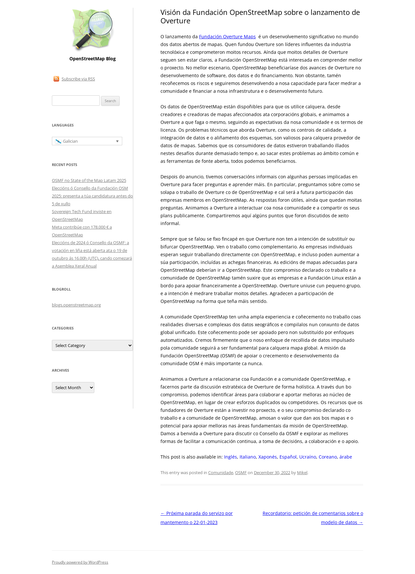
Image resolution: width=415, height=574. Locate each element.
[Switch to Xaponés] (267, 457)
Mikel (302, 472)
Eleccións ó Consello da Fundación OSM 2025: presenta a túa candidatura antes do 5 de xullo (92, 196)
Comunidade (220, 472)
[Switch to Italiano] (248, 457)
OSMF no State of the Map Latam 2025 (89, 180)
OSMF (241, 472)
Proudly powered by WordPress (80, 562)
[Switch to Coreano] (328, 457)
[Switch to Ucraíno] (307, 457)
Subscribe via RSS (78, 79)
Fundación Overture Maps (227, 36)
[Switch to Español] (288, 457)
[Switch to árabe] (345, 457)
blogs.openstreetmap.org (76, 305)
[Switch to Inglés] (230, 457)
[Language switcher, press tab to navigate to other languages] (87, 141)
